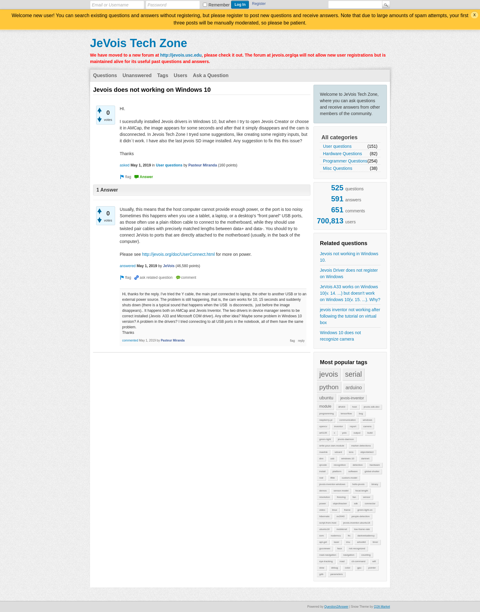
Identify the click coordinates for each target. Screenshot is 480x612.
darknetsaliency (366, 535)
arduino (354, 387)
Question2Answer (336, 606)
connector (370, 503)
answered (128, 266)
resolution (324, 497)
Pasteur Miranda (202, 165)
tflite (332, 477)
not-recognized (357, 548)
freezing (341, 497)
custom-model (349, 477)
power (322, 503)
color (347, 567)
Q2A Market (382, 606)
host (354, 406)
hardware (374, 465)
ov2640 (340, 516)
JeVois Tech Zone (138, 43)
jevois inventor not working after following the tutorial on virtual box (350, 316)
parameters (336, 574)
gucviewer (324, 548)
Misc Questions (337, 168)
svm (321, 535)
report (353, 426)
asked (124, 165)
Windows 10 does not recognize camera (340, 335)
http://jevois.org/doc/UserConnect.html (178, 254)
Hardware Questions (342, 153)
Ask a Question (210, 75)
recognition (340, 465)
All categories (339, 137)
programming (326, 413)
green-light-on (364, 510)
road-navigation (327, 555)
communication (347, 420)
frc (349, 535)
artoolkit (361, 542)
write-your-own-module (331, 445)
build (370, 432)
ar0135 (323, 432)
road (341, 561)
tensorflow (346, 413)
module (325, 406)
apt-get (323, 542)
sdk (356, 503)
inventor (338, 426)
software (353, 471)
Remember (219, 5)
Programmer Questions (345, 161)
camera (367, 426)
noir (321, 477)
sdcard (338, 452)
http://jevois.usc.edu (180, 55)
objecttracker (340, 503)
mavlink (323, 452)
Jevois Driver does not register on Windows (349, 273)
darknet (365, 458)
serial (353, 374)
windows (367, 420)
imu (348, 542)
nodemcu (336, 535)
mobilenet (341, 529)
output (357, 432)
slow (321, 567)
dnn (321, 458)
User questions (337, 146)
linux (334, 510)
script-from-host (327, 522)
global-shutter (372, 471)
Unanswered (137, 75)
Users (180, 75)
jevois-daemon (346, 439)
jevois (328, 374)
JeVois (168, 266)
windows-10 (347, 458)
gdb (321, 574)
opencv (323, 426)
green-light (325, 439)
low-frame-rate (362, 529)
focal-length (361, 490)
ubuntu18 (324, 529)
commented (130, 340)
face (339, 548)
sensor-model (341, 490)
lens (351, 452)
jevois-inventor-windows (332, 484)
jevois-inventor (352, 398)
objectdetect (366, 452)
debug (334, 567)
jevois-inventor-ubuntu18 (356, 522)
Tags (162, 75)
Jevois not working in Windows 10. (349, 257)
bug (361, 413)
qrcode (323, 465)
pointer (372, 567)
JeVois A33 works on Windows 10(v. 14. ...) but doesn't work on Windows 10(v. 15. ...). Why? (350, 293)
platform (336, 471)
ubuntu (326, 397)
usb (332, 458)
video (322, 510)
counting (365, 555)
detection (357, 465)
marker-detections (361, 445)
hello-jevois (358, 484)
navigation (348, 555)
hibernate (324, 516)
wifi (374, 561)
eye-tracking (326, 561)
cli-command (358, 561)
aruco (341, 406)
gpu (359, 567)
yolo (344, 432)
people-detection (360, 516)
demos (323, 490)
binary (375, 484)
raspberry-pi (325, 420)
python (329, 386)
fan (354, 497)
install (322, 471)
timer (375, 542)
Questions (105, 75)
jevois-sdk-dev (371, 406)
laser (336, 542)
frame (347, 510)
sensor (366, 497)
